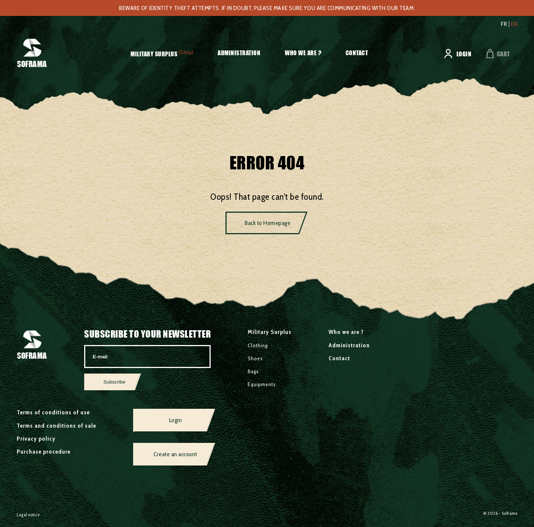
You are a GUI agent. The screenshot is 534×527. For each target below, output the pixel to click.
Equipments (262, 384)
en (514, 24)
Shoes (255, 358)
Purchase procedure (43, 451)
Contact (357, 52)
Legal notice (28, 514)
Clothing (258, 345)
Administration (239, 52)
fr (504, 24)
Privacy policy (36, 438)
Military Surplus (154, 53)
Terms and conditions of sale (56, 425)
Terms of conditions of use (53, 412)
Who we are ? (303, 52)
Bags (253, 371)
